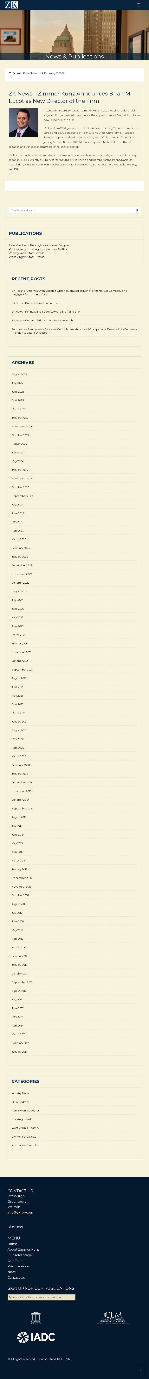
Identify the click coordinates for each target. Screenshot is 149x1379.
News (12, 1272)
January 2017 (19, 1051)
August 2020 (19, 730)
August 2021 (19, 678)
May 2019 (17, 843)
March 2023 (19, 539)
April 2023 (18, 530)
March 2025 (19, 409)
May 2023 (17, 521)
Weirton (14, 1207)
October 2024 (20, 435)
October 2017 (20, 973)
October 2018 (20, 895)
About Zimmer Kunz (24, 1249)
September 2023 (22, 495)
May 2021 (17, 695)
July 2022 (17, 600)
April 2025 (18, 400)
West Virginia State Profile (26, 257)
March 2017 (18, 1034)
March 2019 (19, 860)
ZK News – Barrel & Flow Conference (35, 303)
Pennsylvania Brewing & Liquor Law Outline (38, 249)
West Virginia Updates (25, 1127)
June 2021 (17, 686)
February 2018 (20, 956)
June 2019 (18, 834)
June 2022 (18, 608)
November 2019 (21, 791)
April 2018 (17, 938)
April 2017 (17, 1025)
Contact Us (16, 1277)
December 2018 (22, 877)
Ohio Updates (20, 1101)
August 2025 (19, 374)
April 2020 (18, 747)
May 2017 (17, 1016)
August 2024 (19, 443)
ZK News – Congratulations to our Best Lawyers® (42, 320)
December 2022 (22, 565)
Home (12, 1244)
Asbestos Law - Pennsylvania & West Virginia (39, 245)
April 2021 (17, 704)
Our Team (15, 1261)
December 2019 (22, 782)
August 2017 (19, 990)
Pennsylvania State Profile (26, 253)
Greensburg (17, 1201)
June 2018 (18, 921)
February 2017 (20, 1042)
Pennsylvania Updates (25, 1110)
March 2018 (19, 947)
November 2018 (22, 886)
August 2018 (19, 903)
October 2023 (20, 487)
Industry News (20, 1093)
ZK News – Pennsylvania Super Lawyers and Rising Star (46, 311)
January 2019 (19, 869)
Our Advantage (20, 1255)
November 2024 (22, 426)
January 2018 (20, 964)
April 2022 (18, 626)
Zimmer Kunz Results (25, 1145)
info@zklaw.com (20, 1212)
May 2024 (17, 461)
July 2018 (17, 912)
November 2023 (22, 478)
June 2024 (18, 452)
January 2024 (20, 469)
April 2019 (17, 851)
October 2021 (20, 660)
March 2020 (19, 756)
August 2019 (19, 817)
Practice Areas (18, 1266)
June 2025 (18, 391)
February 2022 (20, 643)
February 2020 (21, 765)
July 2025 (17, 382)
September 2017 (22, 982)
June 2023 (18, 513)
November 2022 (22, 574)
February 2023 (21, 547)
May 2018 (17, 930)
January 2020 (20, 773)
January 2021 (19, 721)
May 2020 (18, 738)
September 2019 (22, 808)
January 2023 (20, 556)
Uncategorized (21, 1119)
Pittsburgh (16, 1196)
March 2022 (19, 634)
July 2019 (17, 825)
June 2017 (17, 1008)
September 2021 (22, 669)
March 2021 (18, 713)
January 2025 (20, 417)
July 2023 (17, 504)
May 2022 (17, 617)
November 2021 (21, 652)
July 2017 (17, 999)
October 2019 (20, 799)
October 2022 (20, 582)
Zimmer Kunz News (24, 73)
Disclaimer (15, 1227)
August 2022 (19, 591)
